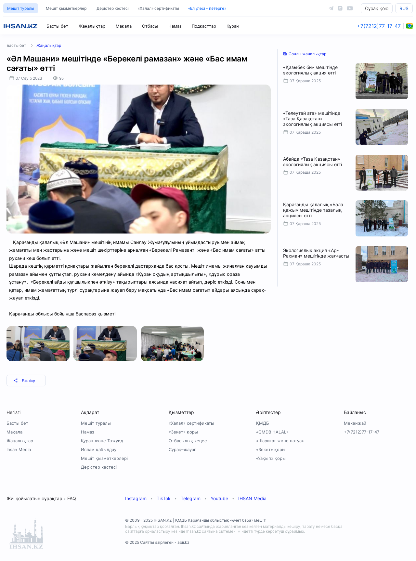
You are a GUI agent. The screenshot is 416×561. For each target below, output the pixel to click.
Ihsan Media (18, 449)
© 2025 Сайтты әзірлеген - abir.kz (157, 542)
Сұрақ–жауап (183, 449)
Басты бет (57, 26)
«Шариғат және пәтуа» (280, 440)
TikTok (164, 498)
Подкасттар (204, 26)
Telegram (191, 498)
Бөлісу (24, 380)
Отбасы (150, 26)
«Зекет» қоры (183, 431)
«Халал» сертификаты (158, 8)
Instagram (136, 498)
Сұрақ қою (376, 8)
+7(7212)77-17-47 (379, 26)
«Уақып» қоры (271, 458)
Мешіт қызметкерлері (66, 8)
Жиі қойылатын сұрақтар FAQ (41, 498)
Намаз (174, 26)
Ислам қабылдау (98, 449)
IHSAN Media (252, 498)
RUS (404, 8)
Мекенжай (355, 423)
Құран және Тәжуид (102, 440)
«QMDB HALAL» (272, 431)
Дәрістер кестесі (113, 8)
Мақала (124, 26)
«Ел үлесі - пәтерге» (207, 8)
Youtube (219, 498)
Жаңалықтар (92, 26)
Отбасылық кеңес (188, 440)
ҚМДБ (262, 423)
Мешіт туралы (20, 8)
